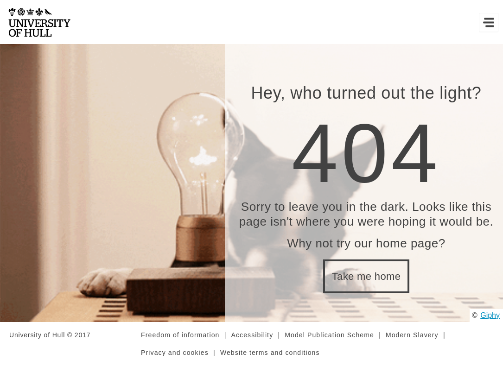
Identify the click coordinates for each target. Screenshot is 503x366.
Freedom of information (180, 335)
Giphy (490, 315)
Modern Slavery (412, 335)
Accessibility (252, 335)
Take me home (366, 276)
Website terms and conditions (270, 352)
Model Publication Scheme (329, 335)
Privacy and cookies (175, 352)
